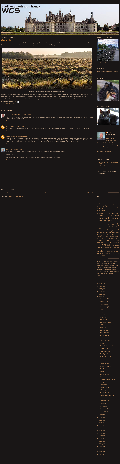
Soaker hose (103, 327)
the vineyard (10, 103)
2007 (100, 449)
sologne (117, 238)
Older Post (90, 193)
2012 (100, 436)
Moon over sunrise (105, 356)
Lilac (101, 398)
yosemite (103, 255)
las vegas (100, 225)
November (103, 301)
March (102, 406)
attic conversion (114, 201)
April (101, 403)
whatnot (116, 251)
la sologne (116, 223)
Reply (7, 121)
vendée (99, 249)
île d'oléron (115, 221)
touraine (113, 247)
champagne (116, 207)
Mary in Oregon (10, 136)
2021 (100, 296)
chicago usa (109, 211)
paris (98, 235)
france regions (109, 216)
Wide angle (6, 40)
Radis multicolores (105, 340)
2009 (100, 444)
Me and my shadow (105, 366)
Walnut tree (103, 384)
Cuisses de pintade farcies (107, 379)
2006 (100, 451)
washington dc (114, 249)
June (102, 314)
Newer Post (4, 193)
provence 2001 (101, 236)
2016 (100, 425)
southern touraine (104, 240)
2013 (100, 433)
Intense (102, 343)
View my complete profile (105, 154)
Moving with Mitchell (12, 115)
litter (105, 225)
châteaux (100, 209)
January (102, 411)
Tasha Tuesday (104, 335)
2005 (100, 454)
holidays (107, 221)
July (101, 312)
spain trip (106, 242)
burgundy (116, 203)
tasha (111, 242)
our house (101, 233)
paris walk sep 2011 (108, 235)
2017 (100, 422)
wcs (7, 149)
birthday (110, 203)
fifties (105, 213)
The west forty (104, 330)
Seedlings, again (105, 400)
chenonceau (115, 209)
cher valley (101, 211)
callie (98, 205)
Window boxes (104, 363)
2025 (100, 286)
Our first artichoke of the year (108, 346)
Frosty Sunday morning (107, 395)
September (103, 307)
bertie (105, 203)
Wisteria (102, 371)
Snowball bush (104, 387)
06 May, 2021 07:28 (17, 149)
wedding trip (109, 251)
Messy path (103, 382)
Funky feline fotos (105, 351)
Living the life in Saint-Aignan (108, 162)
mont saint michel (113, 227)
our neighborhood (112, 233)
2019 (100, 417)
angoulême (100, 201)
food (109, 213)
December (103, 299)
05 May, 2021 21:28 (22, 136)
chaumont (107, 209)
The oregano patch (105, 322)
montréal (99, 229)
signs (112, 238)
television (116, 242)
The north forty (104, 333)
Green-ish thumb (105, 377)
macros (99, 227)
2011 (100, 438)
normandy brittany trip (112, 231)
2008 (100, 446)
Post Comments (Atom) (16, 196)
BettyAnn (9, 126)
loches (108, 225)
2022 (100, 294)
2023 (100, 291)
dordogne (116, 211)
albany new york (104, 199)
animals (106, 201)
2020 (100, 415)
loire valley (115, 225)
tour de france (107, 247)
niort (98, 231)
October (102, 304)
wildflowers (100, 253)
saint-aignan (105, 238)
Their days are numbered (107, 338)
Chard (102, 369)
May (101, 317)
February (103, 409)
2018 (100, 420)
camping (104, 205)
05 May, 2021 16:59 (25, 115)
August (102, 309)
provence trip (110, 236)
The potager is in (105, 319)
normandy (103, 231)
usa (117, 247)
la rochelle (110, 223)
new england (106, 229)
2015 (100, 428)
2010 (100, 441)
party (117, 234)
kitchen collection (102, 223)
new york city (115, 229)
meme (103, 227)
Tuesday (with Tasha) (106, 354)
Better (100, 163)
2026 (100, 283)
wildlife (108, 253)
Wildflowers (103, 325)
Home (47, 193)
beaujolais (99, 203)
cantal (109, 205)
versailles (105, 249)
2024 (100, 289)
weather (100, 251)
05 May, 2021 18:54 (18, 126)
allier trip (116, 199)
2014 (100, 430)
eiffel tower (100, 213)
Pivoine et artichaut (105, 348)
